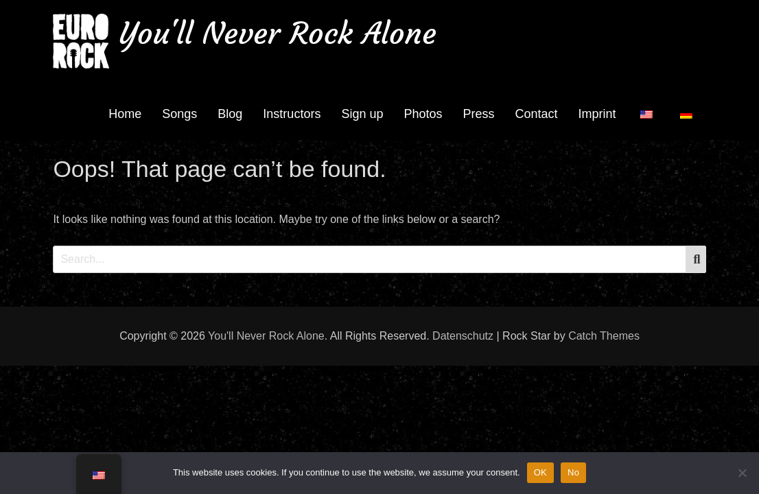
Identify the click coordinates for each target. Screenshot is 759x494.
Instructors (291, 114)
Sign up (362, 114)
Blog (230, 114)
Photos (423, 114)
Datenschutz (462, 336)
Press (479, 114)
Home (124, 114)
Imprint (597, 114)
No (573, 472)
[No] (742, 473)
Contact (536, 114)
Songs (179, 114)
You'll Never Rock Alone (277, 33)
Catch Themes (604, 336)
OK (540, 472)
